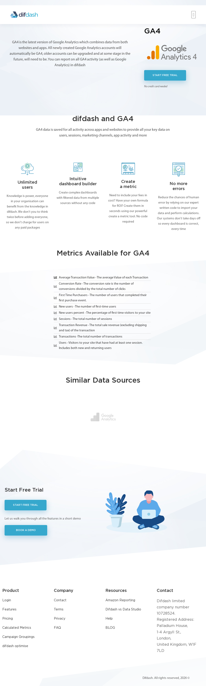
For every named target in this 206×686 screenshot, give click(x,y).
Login (6, 600)
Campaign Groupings (18, 637)
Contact (60, 600)
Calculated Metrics (16, 627)
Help (109, 618)
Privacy (59, 618)
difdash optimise (15, 646)
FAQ (57, 627)
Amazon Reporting (120, 600)
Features (9, 609)
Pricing (7, 618)
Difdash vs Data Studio (123, 609)
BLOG (110, 627)
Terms (58, 609)
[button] (193, 14)
